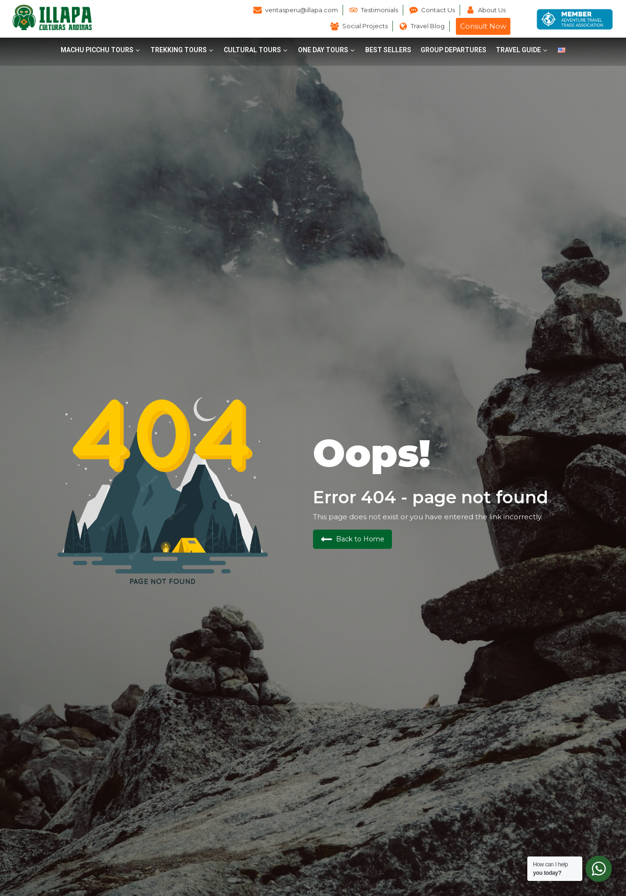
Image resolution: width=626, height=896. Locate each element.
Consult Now (483, 26)
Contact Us (438, 10)
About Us (492, 10)
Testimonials (379, 10)
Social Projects (365, 26)
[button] (101, 49)
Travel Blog (428, 26)
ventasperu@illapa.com (301, 10)
